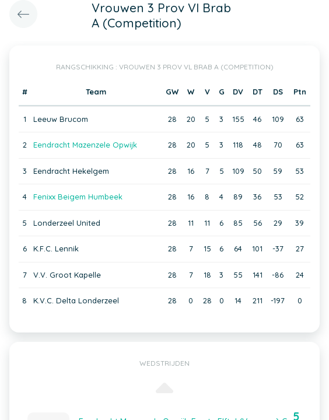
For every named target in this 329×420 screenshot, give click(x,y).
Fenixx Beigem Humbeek (78, 196)
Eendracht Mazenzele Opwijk (85, 144)
